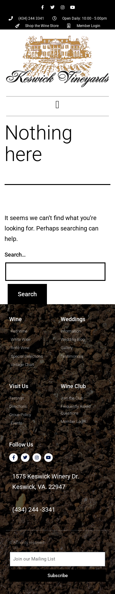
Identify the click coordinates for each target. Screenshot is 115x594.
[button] (57, 104)
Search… (15, 254)
